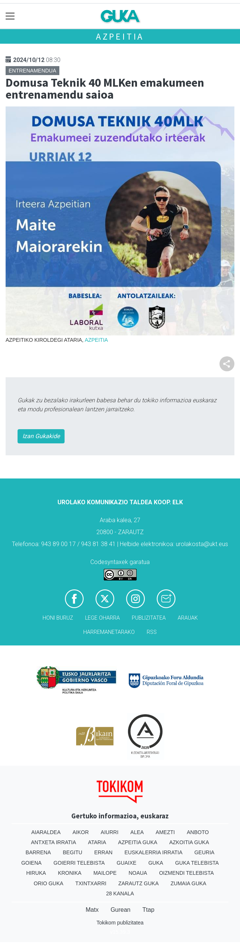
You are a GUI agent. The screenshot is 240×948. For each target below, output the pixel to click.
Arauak (188, 618)
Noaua (137, 873)
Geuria (204, 852)
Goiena (31, 863)
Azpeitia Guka (137, 842)
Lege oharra (102, 618)
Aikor (80, 832)
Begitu (72, 852)
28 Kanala (120, 893)
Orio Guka (48, 883)
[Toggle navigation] (10, 16)
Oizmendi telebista (186, 873)
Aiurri (109, 832)
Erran (103, 852)
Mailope (104, 873)
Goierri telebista (79, 863)
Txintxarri (90, 883)
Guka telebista (197, 863)
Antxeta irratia (53, 842)
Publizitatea (149, 618)
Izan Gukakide (41, 436)
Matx (92, 910)
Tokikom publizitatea (119, 923)
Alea (137, 832)
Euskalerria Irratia (153, 852)
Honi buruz (58, 618)
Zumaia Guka (188, 883)
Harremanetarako (109, 632)
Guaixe (127, 863)
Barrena (38, 852)
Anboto (198, 832)
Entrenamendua (32, 71)
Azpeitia (120, 36)
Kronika (69, 873)
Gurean (120, 910)
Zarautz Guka (138, 883)
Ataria (97, 842)
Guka (155, 863)
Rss (152, 632)
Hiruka (36, 873)
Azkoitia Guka (189, 842)
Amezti (165, 832)
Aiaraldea (46, 832)
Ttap (149, 910)
